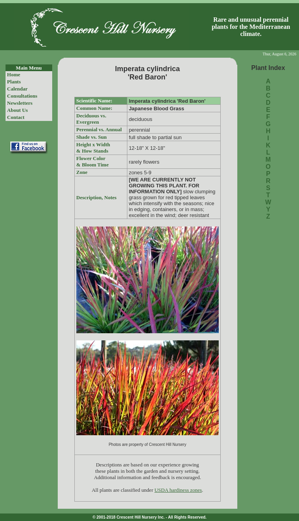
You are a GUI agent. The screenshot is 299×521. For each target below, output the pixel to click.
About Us (17, 110)
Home (13, 74)
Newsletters (19, 103)
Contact (16, 117)
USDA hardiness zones (178, 490)
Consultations (22, 96)
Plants (14, 82)
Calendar (17, 89)
